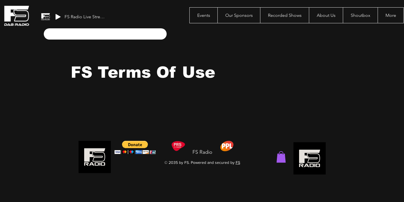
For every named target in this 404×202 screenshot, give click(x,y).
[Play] (58, 17)
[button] (281, 157)
